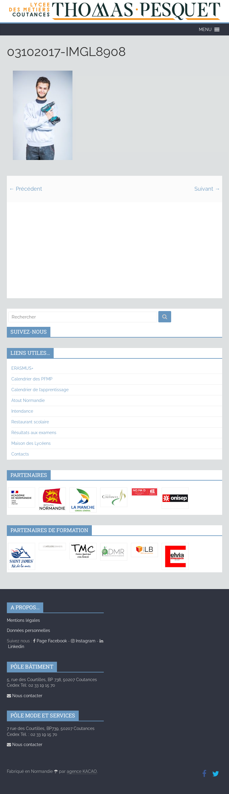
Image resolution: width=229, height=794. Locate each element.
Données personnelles (28, 630)
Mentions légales (23, 620)
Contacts (20, 454)
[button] (205, 29)
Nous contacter (24, 695)
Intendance (22, 411)
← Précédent (25, 189)
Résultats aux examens (33, 432)
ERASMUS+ (22, 368)
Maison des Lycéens (31, 443)
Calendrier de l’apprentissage (40, 389)
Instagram (83, 640)
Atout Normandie (28, 400)
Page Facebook (50, 640)
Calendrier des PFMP (31, 379)
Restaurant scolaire (30, 421)
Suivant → (207, 189)
